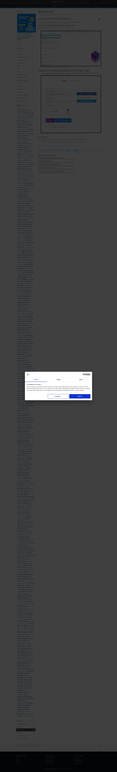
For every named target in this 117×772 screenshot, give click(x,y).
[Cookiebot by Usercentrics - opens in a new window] (83, 375)
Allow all (80, 396)
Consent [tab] (36, 379)
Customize (58, 396)
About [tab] (81, 379)
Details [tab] (58, 379)
